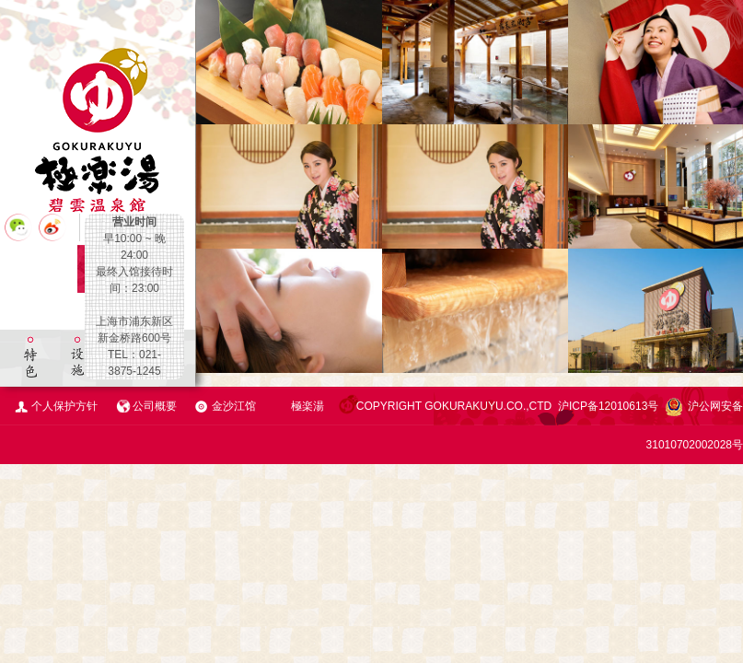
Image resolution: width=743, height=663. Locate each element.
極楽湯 (307, 406)
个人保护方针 (64, 406)
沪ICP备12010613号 (608, 406)
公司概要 (155, 406)
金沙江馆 (234, 406)
